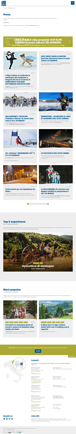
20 (40, 203)
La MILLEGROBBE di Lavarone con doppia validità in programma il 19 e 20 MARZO (55, 191)
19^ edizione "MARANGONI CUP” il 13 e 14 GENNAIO (20, 154)
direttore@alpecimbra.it (32, 25)
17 (33, 203)
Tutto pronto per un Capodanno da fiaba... (20, 190)
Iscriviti (38, 351)
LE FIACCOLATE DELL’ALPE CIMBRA (55, 153)
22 (44, 203)
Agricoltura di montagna (38, 266)
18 (36, 203)
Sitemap (17, 431)
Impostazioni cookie (11, 431)
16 (31, 203)
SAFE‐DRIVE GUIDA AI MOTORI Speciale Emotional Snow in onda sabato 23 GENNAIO (55, 58)
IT (7, 1)
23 (46, 203)
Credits (4, 431)
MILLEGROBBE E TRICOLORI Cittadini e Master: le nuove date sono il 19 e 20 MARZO (19, 118)
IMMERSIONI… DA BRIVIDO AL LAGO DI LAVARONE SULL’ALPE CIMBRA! (55, 117)
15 (29, 203)
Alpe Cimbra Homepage (7, 8)
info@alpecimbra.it (36, 373)
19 (38, 203)
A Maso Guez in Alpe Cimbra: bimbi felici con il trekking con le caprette (55, 327)
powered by (16, 432)
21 (42, 203)
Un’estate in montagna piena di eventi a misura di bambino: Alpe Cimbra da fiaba (19, 327)
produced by (7, 432)
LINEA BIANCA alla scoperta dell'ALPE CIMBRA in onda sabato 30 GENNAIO (38, 41)
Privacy (21, 431)
